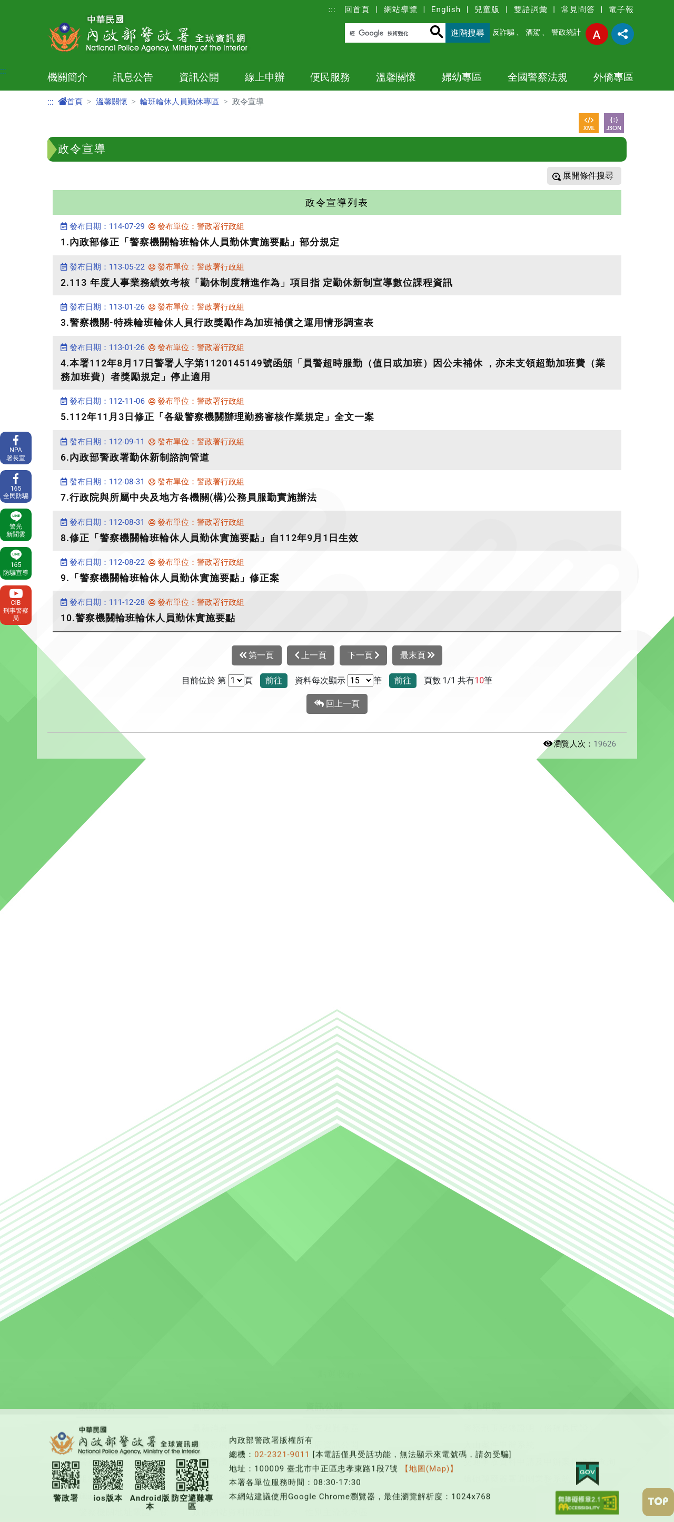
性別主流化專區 (336, 1430)
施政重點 (97, 1413)
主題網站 (97, 1464)
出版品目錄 (327, 1498)
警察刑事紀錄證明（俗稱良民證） (530, 1346)
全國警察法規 (538, 77)
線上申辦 (265, 77)
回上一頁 (337, 704)
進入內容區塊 (25, 6)
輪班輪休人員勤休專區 (179, 101)
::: (332, 9)
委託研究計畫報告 (115, 1481)
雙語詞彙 (531, 9)
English (446, 9)
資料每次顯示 (320, 680)
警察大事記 (101, 1447)
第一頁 (257, 655)
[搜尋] (387, 33)
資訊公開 (199, 77)
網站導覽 (401, 9)
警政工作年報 (106, 1498)
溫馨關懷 (396, 77)
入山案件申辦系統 (499, 1363)
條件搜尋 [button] (595, 176)
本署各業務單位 (110, 1514)
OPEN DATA (330, 1396)
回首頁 (357, 9)
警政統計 (566, 32)
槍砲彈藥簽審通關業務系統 (517, 1396)
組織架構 (97, 1396)
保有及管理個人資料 (232, 1464)
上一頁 (310, 655)
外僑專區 (613, 77)
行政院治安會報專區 (345, 1447)
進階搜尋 (467, 33)
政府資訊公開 (332, 1363)
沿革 (88, 1346)
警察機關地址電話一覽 (123, 1430)
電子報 (621, 9)
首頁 (70, 101)
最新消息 (210, 1346)
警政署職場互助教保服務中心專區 (372, 1514)
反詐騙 (503, 32)
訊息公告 (133, 77)
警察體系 (97, 1380)
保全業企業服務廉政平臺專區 (363, 1464)
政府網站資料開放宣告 (237, 1430)
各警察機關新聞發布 (232, 1363)
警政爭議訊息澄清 (228, 1380)
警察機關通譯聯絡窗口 (350, 1481)
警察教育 (323, 1380)
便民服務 (330, 77)
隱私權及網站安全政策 (237, 1447)
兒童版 (487, 9)
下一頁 (363, 655)
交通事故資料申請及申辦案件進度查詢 (539, 1380)
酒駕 (533, 32)
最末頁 (417, 655)
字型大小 (597, 34)
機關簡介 (67, 77)
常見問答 (578, 9)
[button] (337, 1292)
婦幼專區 (462, 77)
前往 (273, 680)
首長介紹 (97, 1363)
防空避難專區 (332, 1346)
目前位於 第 (204, 680)
